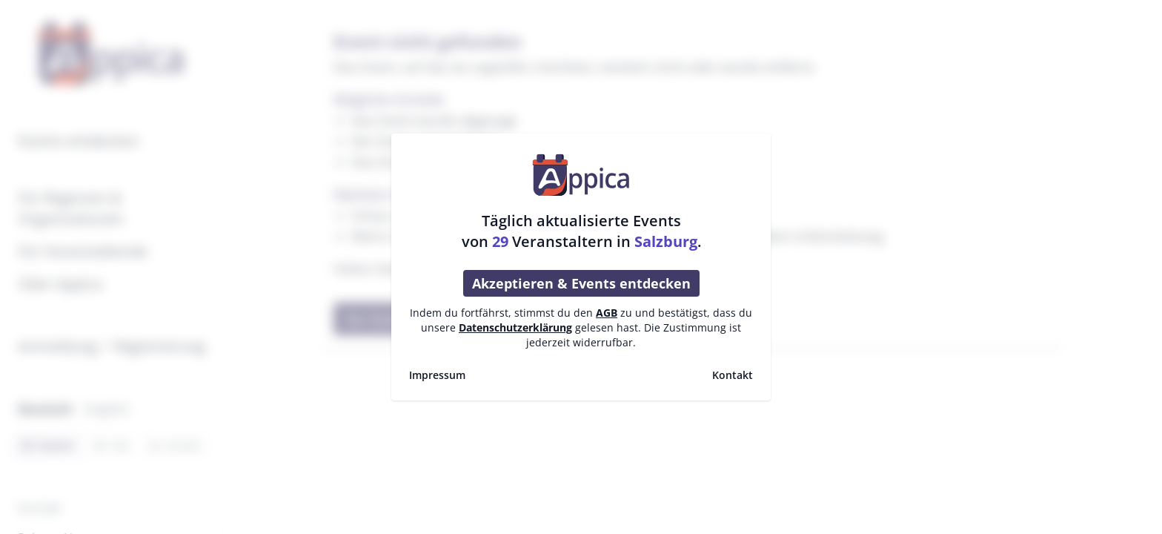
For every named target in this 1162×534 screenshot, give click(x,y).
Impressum (437, 375)
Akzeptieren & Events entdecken (581, 283)
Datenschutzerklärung (515, 327)
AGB (606, 313)
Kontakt (732, 375)
